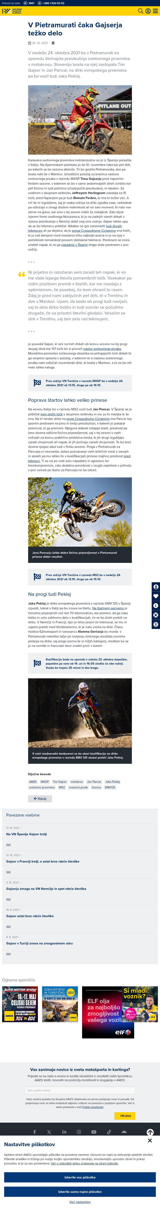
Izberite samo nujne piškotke (80, 1191)
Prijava (125, 1116)
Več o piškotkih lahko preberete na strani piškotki (84, 1163)
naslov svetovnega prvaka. (102, 348)
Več (8, 844)
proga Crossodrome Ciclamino (94, 230)
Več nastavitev (80, 1202)
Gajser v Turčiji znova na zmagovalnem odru (39, 943)
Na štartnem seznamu (108, 608)
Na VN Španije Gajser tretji (26, 834)
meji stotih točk (51, 414)
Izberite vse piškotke (80, 1177)
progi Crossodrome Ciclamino (88, 418)
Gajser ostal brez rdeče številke (30, 916)
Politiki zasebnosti (92, 1107)
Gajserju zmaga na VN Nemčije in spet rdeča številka (46, 888)
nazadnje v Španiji (74, 244)
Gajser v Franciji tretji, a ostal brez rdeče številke (42, 861)
